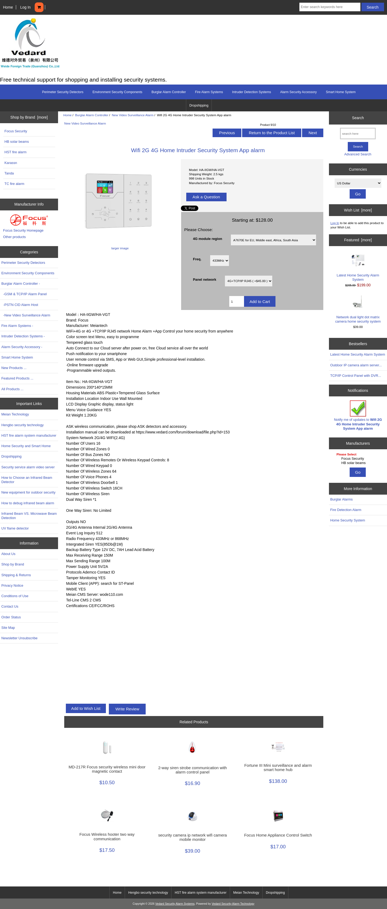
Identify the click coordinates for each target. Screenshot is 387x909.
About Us (8, 554)
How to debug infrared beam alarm (27, 503)
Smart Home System (341, 92)
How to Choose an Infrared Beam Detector (26, 480)
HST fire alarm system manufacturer (28, 435)
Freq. (197, 259)
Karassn (11, 163)
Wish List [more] (358, 210)
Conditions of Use (14, 596)
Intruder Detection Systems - (23, 336)
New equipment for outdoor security (28, 492)
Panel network (204, 280)
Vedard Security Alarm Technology (233, 903)
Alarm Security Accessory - (21, 347)
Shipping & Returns (16, 575)
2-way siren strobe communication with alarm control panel (192, 770)
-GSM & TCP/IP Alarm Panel (24, 294)
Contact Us (9, 606)
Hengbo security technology (22, 425)
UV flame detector (15, 528)
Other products (14, 237)
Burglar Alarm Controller (91, 115)
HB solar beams (17, 142)
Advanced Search (357, 154)
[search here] (358, 133)
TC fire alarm (14, 184)
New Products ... (14, 368)
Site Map (8, 628)
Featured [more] (358, 240)
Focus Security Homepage (23, 230)
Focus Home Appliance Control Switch (278, 835)
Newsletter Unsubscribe (19, 638)
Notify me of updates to (358, 415)
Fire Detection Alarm (345, 510)
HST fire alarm (16, 152)
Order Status (11, 617)
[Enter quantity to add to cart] (236, 301)
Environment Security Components (117, 92)
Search (358, 118)
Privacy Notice (12, 585)
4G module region (207, 238)
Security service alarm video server (28, 467)
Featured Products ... (17, 378)
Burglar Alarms (341, 499)
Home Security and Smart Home (26, 446)
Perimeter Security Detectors (62, 92)
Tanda (9, 173)
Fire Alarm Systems (209, 92)
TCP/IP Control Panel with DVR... (355, 376)
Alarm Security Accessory (298, 92)
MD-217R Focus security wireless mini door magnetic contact (107, 769)
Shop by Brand (12, 564)
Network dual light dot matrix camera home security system (358, 309)
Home (8, 7)
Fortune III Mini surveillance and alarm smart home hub (278, 767)
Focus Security (16, 131)
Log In (25, 7)
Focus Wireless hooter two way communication (107, 836)
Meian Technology (15, 414)
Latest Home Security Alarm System (358, 267)
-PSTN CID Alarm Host (19, 305)
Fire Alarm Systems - (17, 326)
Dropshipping (199, 105)
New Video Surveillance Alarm (132, 115)
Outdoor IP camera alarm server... (356, 365)
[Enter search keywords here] (329, 7)
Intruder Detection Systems (251, 92)
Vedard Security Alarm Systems (175, 903)
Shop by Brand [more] (29, 117)
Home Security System (347, 520)
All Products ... (12, 389)
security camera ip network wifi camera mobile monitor (192, 837)
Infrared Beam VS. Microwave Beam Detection (29, 516)
